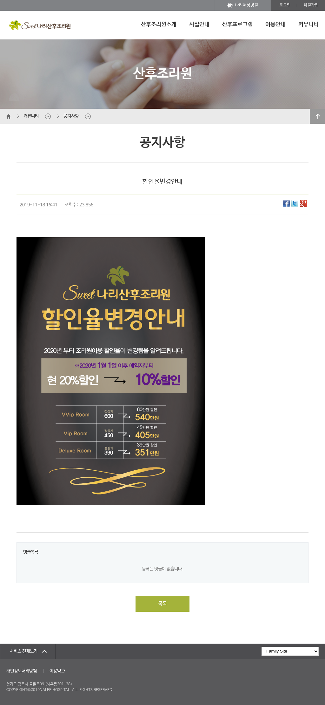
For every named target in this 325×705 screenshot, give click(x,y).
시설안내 (199, 24)
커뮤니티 (308, 24)
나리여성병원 (242, 5)
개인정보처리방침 (21, 671)
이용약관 (57, 671)
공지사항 (71, 116)
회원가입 (311, 5)
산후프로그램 (237, 24)
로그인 (285, 5)
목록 (162, 604)
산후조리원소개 (158, 24)
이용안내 (275, 24)
